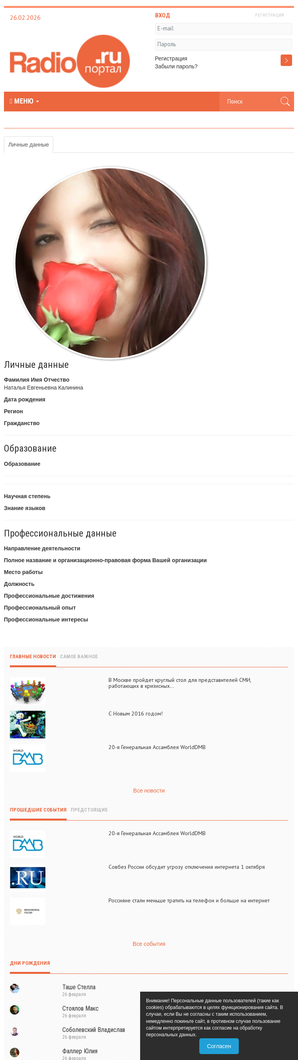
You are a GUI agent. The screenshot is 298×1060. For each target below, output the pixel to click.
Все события (149, 944)
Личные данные (28, 144)
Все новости (149, 790)
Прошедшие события (38, 810)
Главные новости (33, 656)
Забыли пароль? (176, 66)
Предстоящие (89, 810)
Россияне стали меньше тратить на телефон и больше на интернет (189, 900)
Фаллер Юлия (79, 1051)
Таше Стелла (79, 987)
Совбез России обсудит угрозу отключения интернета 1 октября (187, 866)
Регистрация (171, 58)
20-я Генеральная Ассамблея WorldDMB (157, 747)
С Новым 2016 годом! (136, 713)
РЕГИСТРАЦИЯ (269, 15)
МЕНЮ (24, 101)
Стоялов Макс (80, 1008)
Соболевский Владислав (93, 1030)
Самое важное (79, 656)
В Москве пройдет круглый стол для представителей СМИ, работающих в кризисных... (180, 682)
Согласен (219, 1046)
